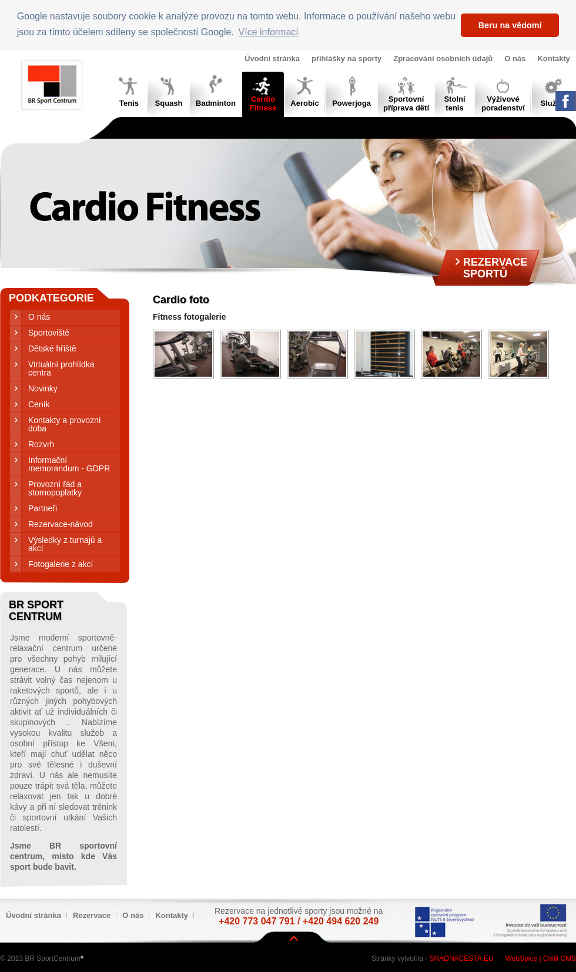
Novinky (43, 388)
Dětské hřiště (52, 348)
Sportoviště (48, 332)
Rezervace (91, 915)
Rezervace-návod (60, 524)
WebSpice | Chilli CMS (540, 958)
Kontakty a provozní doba (64, 424)
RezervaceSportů (495, 268)
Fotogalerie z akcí (60, 564)
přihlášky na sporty (346, 58)
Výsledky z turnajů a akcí (65, 544)
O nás (514, 58)
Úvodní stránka (272, 58)
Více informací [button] (269, 32)
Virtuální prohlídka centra (61, 368)
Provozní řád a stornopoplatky (55, 488)
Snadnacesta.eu (462, 958)
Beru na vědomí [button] (510, 25)
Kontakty (553, 58)
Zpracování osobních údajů (443, 58)
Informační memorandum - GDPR (69, 464)
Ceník (39, 404)
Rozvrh (41, 444)
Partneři (42, 508)
